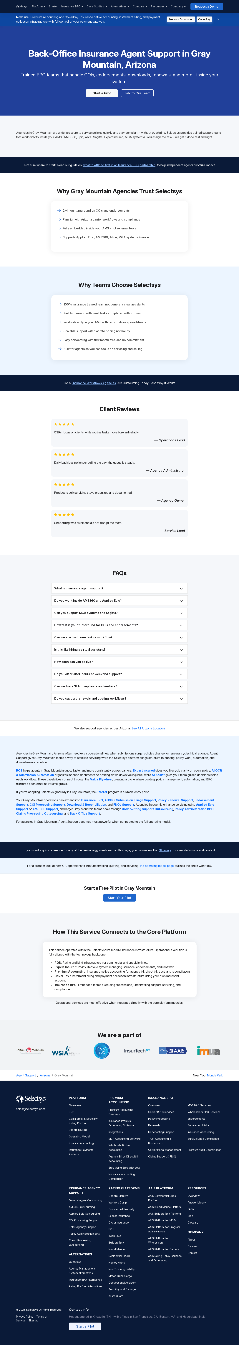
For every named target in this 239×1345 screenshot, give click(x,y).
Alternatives (119, 6)
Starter (53, 6)
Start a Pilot (102, 93)
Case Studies (96, 6)
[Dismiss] (218, 19)
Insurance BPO (70, 6)
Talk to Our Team (137, 93)
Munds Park (215, 1075)
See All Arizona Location (148, 728)
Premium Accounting (181, 19)
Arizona (45, 1075)
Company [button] (177, 6)
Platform (37, 6)
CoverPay (204, 19)
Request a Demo (206, 6)
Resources (158, 6)
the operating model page (157, 866)
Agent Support (26, 1075)
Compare (139, 6)
